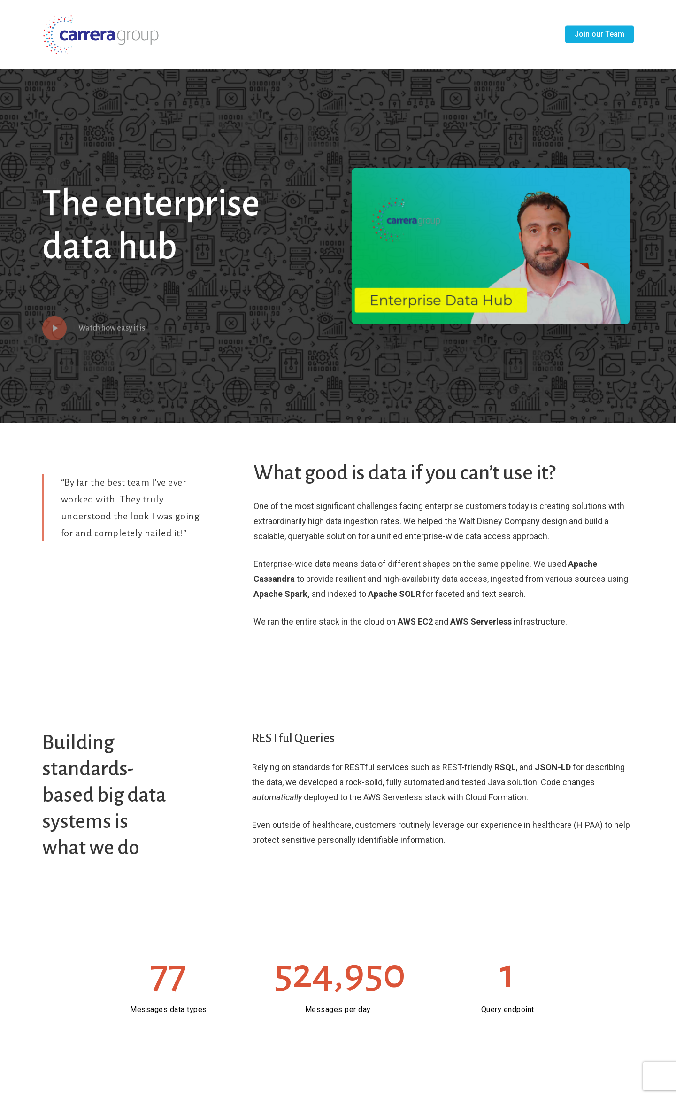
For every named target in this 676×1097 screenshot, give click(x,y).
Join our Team (599, 34)
